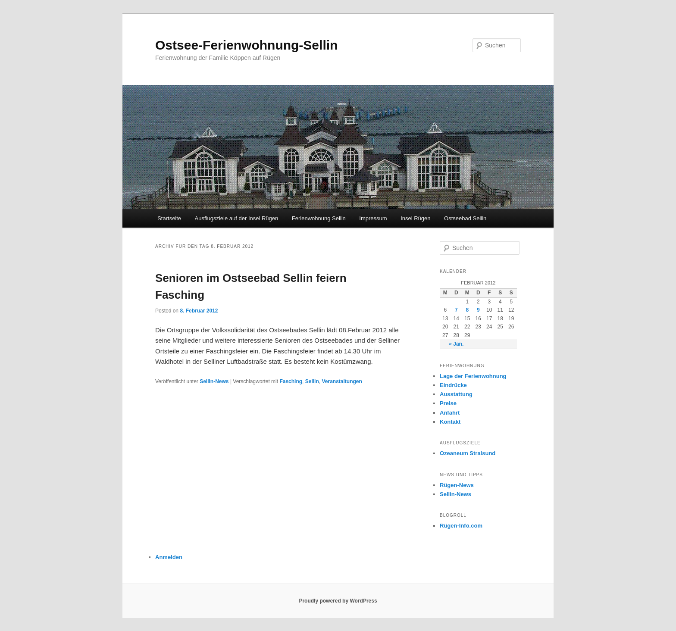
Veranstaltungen (342, 381)
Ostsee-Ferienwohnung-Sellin (246, 45)
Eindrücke (453, 385)
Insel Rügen (415, 218)
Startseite (169, 218)
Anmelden (168, 557)
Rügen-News (457, 485)
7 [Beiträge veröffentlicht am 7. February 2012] (456, 310)
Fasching (290, 381)
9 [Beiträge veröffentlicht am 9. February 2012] (478, 310)
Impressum (373, 218)
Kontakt (450, 422)
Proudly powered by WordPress (338, 601)
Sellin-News (214, 381)
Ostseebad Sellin (465, 218)
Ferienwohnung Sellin (319, 218)
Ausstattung (456, 394)
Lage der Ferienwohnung (473, 376)
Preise (448, 403)
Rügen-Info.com (461, 525)
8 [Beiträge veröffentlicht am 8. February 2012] (467, 310)
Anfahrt (450, 412)
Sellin (312, 381)
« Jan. (456, 344)
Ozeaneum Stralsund (467, 453)
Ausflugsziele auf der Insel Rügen (237, 218)
